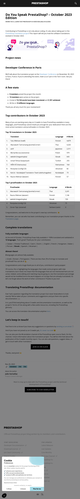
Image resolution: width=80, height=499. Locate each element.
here (48, 311)
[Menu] (4, 4)
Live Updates (46, 449)
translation (13, 367)
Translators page (12, 219)
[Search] (76, 3)
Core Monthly (47, 452)
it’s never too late (46, 330)
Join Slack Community (13, 452)
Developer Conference (48, 74)
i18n (20, 367)
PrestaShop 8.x (47, 463)
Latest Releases (47, 445)
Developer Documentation (15, 445)
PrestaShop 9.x (47, 460)
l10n (25, 367)
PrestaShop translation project (17, 33)
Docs (45, 470)
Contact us (46, 481)
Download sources (12, 449)
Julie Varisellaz (11, 374)
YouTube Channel (49, 456)
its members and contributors (52, 434)
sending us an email (64, 326)
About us (45, 474)
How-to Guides (9, 456)
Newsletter (46, 477)
